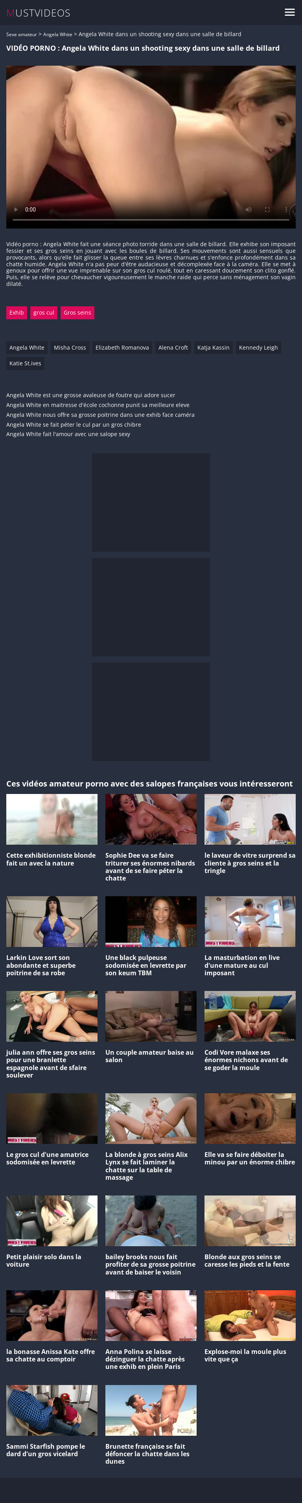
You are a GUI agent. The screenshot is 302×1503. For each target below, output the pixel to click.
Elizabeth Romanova (122, 347)
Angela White (57, 34)
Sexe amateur (21, 34)
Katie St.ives (25, 363)
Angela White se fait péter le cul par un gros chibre (73, 425)
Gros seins (77, 312)
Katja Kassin (213, 347)
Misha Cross (70, 347)
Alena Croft (173, 347)
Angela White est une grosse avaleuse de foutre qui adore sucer (90, 395)
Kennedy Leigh (258, 347)
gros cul (43, 312)
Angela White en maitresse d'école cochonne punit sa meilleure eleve (98, 405)
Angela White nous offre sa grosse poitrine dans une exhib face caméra (100, 415)
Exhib (16, 312)
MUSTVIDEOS (38, 13)
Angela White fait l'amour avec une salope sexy (68, 434)
